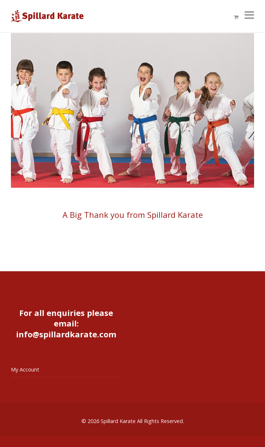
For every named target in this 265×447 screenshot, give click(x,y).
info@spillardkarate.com (66, 334)
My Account (25, 369)
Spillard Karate (118, 421)
